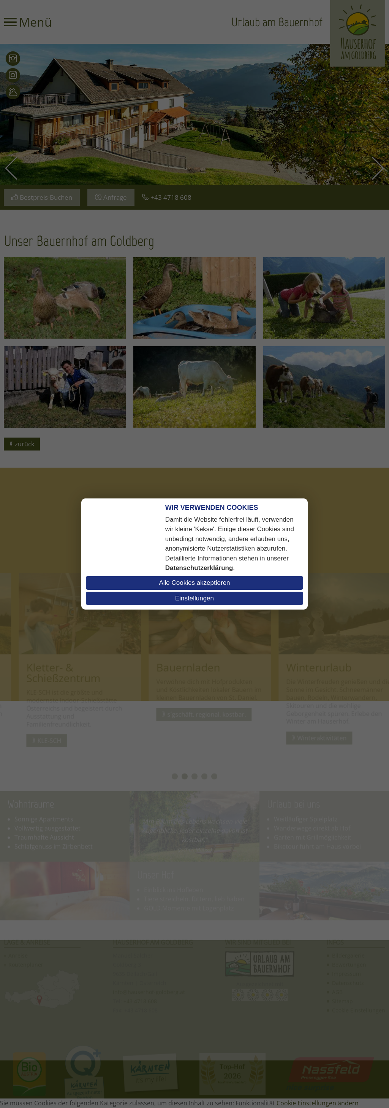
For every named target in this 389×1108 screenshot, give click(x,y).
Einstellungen (194, 598)
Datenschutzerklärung (199, 568)
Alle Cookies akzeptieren (194, 582)
